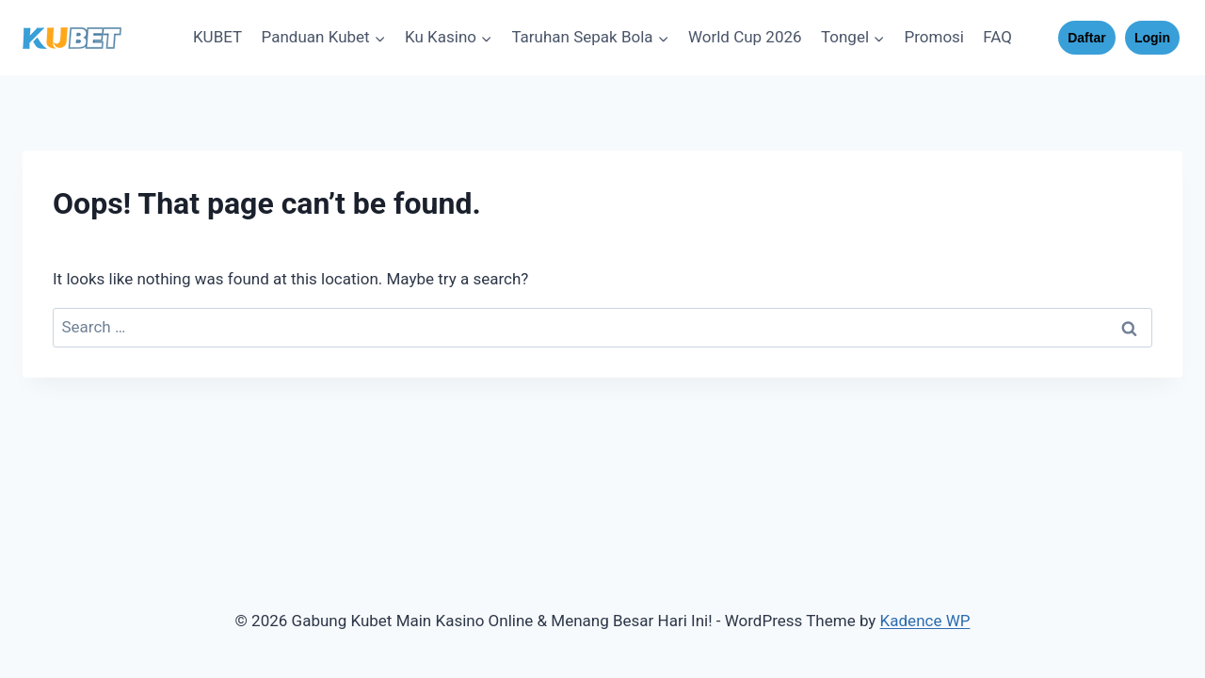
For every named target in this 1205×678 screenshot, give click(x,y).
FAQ (997, 36)
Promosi (934, 36)
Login (1152, 37)
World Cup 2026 (745, 36)
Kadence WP (925, 620)
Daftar (1086, 37)
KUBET (217, 36)
